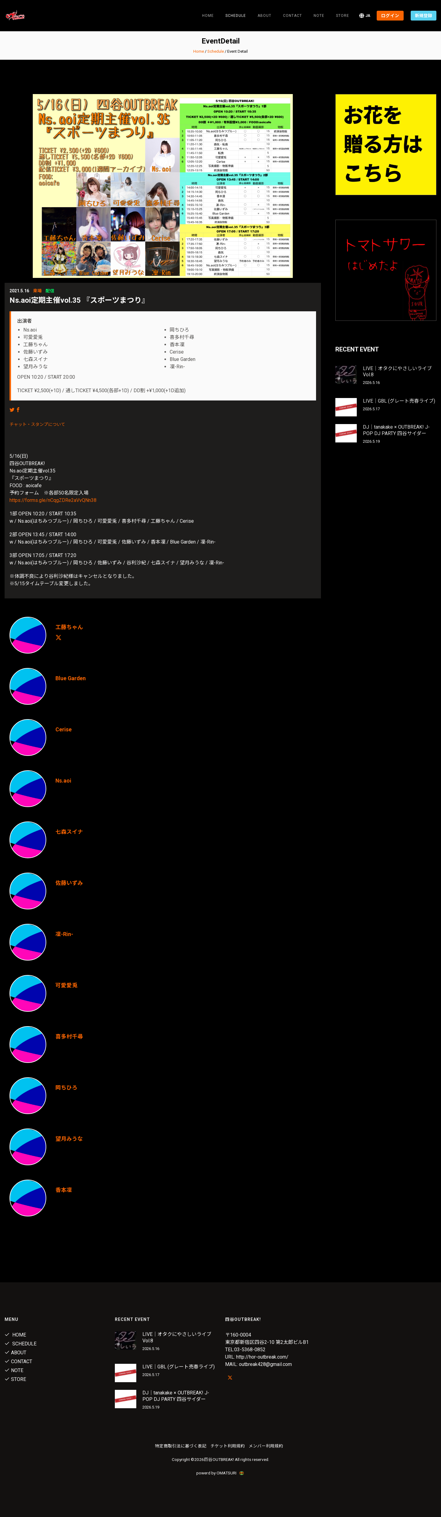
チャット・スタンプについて (37, 424)
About (264, 15)
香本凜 (63, 1190)
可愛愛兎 (66, 985)
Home (208, 15)
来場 (37, 290)
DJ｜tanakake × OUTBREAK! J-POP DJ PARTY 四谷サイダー (396, 430)
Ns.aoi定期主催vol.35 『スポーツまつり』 (79, 300)
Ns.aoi (63, 780)
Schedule (215, 51)
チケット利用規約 (227, 1445)
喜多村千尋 (69, 1036)
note (319, 15)
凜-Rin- (64, 934)
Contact (292, 15)
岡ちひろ (66, 1087)
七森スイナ (69, 832)
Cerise (63, 729)
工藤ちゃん (69, 627)
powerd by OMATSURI (220, 1472)
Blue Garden (70, 678)
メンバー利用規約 (266, 1445)
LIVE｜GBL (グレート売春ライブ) (399, 401)
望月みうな (69, 1139)
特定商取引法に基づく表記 (180, 1445)
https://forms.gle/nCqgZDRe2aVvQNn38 (52, 500)
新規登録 (423, 15)
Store (342, 15)
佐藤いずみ (69, 883)
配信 (50, 290)
